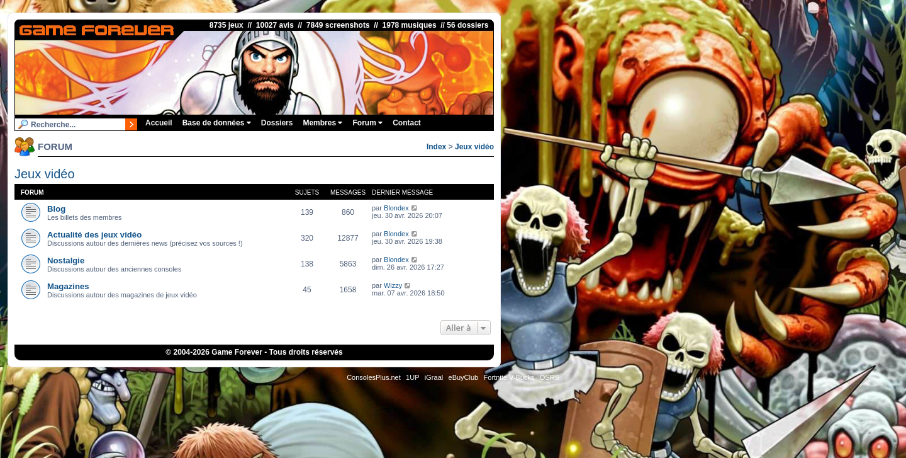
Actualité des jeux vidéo (94, 234)
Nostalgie (65, 260)
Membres (322, 122)
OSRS (549, 377)
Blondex (396, 208)
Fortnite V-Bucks (509, 377)
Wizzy (393, 285)
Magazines (68, 286)
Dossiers (277, 122)
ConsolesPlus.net (374, 377)
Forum (367, 122)
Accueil (158, 122)
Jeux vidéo (474, 146)
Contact (407, 122)
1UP (412, 377)
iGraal (434, 377)
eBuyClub (464, 377)
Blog (56, 209)
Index (436, 146)
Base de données (216, 122)
